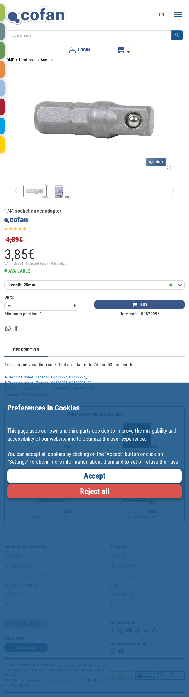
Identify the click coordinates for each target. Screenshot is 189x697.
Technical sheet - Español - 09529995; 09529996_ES (47, 377)
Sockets (47, 60)
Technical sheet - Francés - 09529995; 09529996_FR (47, 382)
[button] (177, 35)
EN (163, 14)
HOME (9, 60)
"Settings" (18, 461)
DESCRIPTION (26, 350)
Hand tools (27, 60)
